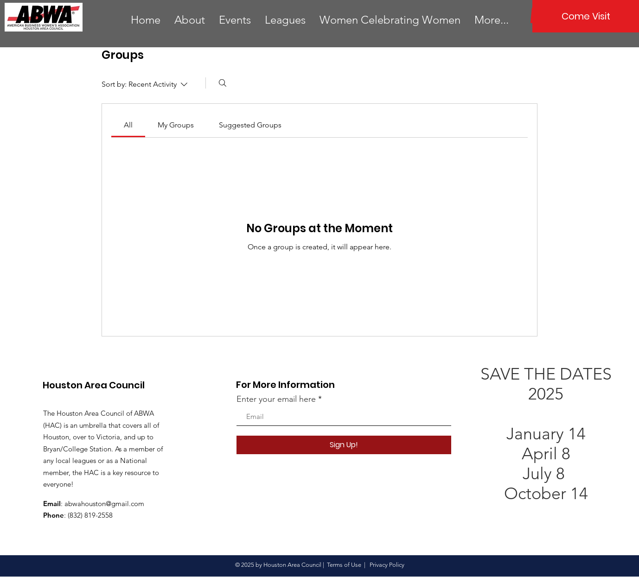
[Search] (222, 83)
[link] (128, 124)
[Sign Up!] (343, 445)
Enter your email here (276, 399)
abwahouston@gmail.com (104, 503)
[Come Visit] (585, 16)
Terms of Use (344, 564)
